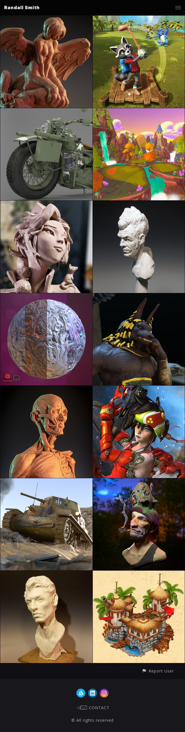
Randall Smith (22, 7)
